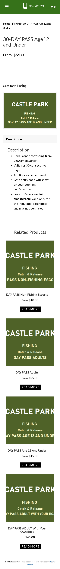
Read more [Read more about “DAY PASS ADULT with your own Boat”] (30, 546)
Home (6, 23)
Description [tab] (14, 139)
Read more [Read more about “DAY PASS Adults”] (30, 387)
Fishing (16, 23)
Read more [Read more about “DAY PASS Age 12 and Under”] (30, 465)
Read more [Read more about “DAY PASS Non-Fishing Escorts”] (30, 309)
